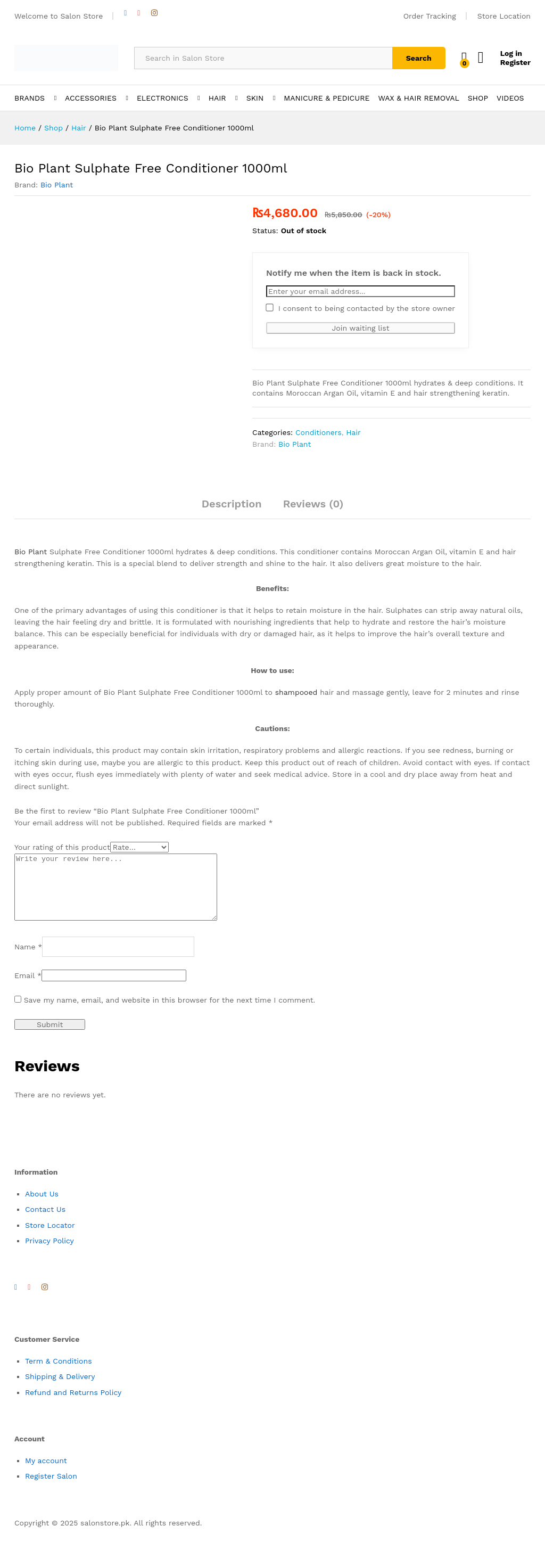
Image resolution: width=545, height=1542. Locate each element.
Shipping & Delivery (60, 1389)
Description (232, 503)
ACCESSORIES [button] (91, 98)
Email (28, 988)
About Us (42, 1206)
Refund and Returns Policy (73, 1405)
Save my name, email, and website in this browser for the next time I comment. (170, 1012)
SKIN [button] (255, 98)
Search (419, 58)
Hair (353, 432)
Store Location (504, 16)
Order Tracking (429, 16)
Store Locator (50, 1238)
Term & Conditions (58, 1373)
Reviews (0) (313, 503)
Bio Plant (56, 185)
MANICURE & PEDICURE (326, 98)
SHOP (478, 98)
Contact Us (45, 1222)
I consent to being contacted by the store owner (360, 308)
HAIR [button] (217, 98)
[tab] (231, 508)
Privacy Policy (49, 1253)
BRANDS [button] (29, 98)
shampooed (296, 692)
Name (28, 959)
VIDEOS (510, 98)
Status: (265, 230)
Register (515, 62)
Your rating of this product (62, 847)
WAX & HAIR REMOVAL (418, 98)
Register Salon (51, 1488)
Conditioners (318, 432)
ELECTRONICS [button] (162, 98)
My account (46, 1473)
